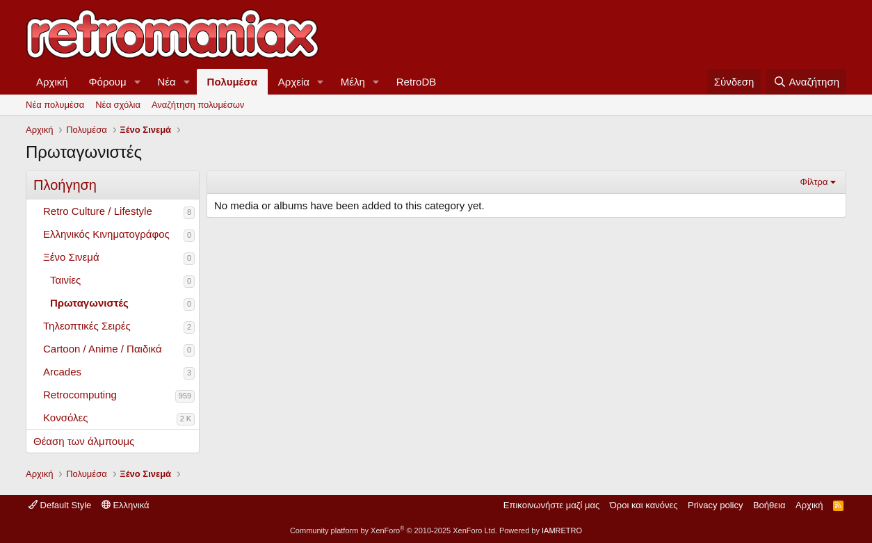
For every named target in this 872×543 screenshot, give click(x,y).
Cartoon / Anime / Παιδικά (102, 349)
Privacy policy (715, 505)
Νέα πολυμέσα (55, 104)
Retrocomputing (80, 394)
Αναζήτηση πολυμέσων (198, 104)
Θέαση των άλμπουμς (83, 441)
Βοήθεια (769, 505)
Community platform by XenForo (393, 530)
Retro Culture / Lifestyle (97, 211)
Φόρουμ (108, 82)
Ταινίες (65, 280)
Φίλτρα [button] (814, 182)
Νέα (167, 82)
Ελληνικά (126, 505)
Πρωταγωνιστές (89, 303)
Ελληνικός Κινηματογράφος (106, 234)
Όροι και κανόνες (644, 505)
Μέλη (353, 82)
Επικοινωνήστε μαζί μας (551, 505)
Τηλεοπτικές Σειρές (87, 326)
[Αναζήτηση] (806, 82)
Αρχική (52, 82)
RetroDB (416, 82)
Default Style (60, 505)
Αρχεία (293, 82)
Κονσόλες (65, 417)
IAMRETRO (562, 530)
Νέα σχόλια (117, 104)
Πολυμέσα (232, 82)
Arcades (62, 372)
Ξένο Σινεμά (71, 257)
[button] (137, 82)
